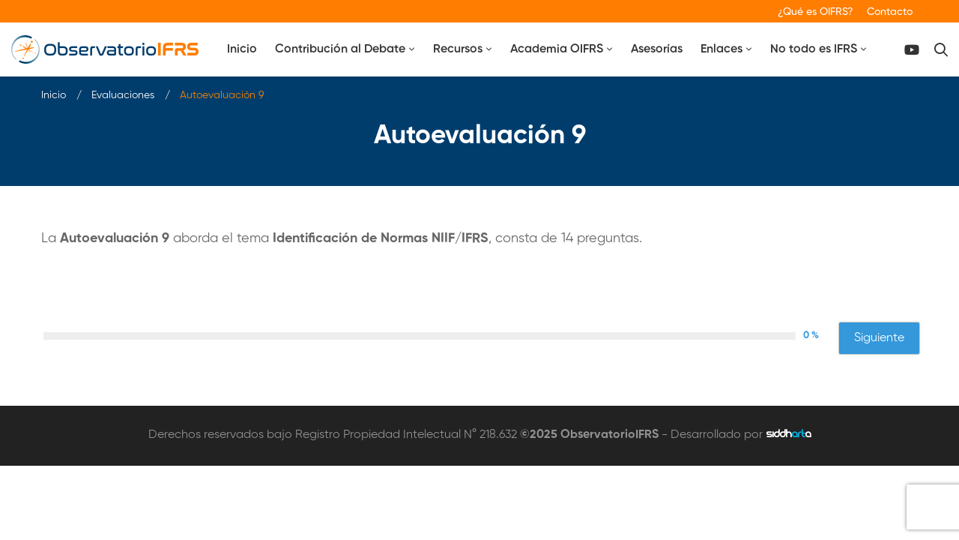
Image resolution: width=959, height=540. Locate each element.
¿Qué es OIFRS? (815, 12)
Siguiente (879, 338)
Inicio (53, 95)
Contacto (890, 12)
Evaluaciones (122, 95)
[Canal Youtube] (912, 50)
